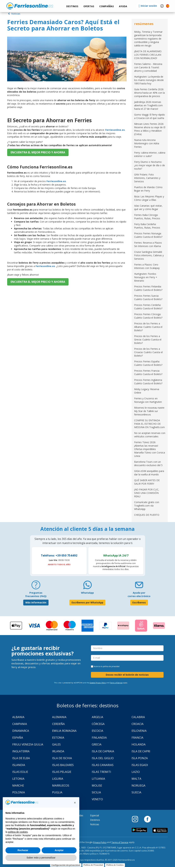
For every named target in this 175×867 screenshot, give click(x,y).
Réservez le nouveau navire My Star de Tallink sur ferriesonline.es (149, 411)
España (17, 737)
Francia (137, 737)
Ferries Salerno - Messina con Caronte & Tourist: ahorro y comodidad (148, 67)
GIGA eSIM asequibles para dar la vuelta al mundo (149, 472)
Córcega (98, 724)
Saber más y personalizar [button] (41, 857)
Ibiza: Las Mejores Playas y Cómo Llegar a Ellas (149, 198)
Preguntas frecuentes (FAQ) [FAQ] (35, 594)
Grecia (97, 744)
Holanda (139, 744)
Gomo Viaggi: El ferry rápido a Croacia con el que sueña (149, 116)
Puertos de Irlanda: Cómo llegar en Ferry (148, 189)
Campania (19, 724)
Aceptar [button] (59, 850)
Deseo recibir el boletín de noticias (127, 674)
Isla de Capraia (103, 751)
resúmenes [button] (143, 23)
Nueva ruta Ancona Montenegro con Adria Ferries (146, 143)
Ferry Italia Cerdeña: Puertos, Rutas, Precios (147, 226)
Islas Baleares (63, 765)
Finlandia (99, 737)
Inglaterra (21, 751)
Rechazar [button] (23, 850)
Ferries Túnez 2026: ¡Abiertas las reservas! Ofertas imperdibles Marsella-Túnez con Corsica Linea (149, 449)
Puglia (57, 792)
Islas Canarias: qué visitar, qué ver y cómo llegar (148, 207)
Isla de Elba (21, 758)
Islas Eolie (20, 772)
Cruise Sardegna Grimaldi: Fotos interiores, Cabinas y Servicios (149, 255)
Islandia (18, 765)
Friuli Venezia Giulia (27, 744)
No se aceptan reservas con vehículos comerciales (149, 434)
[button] (123, 6)
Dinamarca (20, 731)
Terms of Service (116, 683)
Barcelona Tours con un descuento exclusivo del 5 (148, 463)
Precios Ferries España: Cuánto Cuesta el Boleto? (148, 363)
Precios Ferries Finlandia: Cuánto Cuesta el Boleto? (148, 288)
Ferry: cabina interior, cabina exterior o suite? (149, 154)
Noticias (13, 13)
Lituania (98, 779)
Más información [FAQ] (35, 602)
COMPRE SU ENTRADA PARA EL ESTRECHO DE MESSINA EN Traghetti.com (149, 424)
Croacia (138, 724)
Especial (94, 815)
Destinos (95, 819)
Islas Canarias (102, 765)
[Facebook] (147, 819)
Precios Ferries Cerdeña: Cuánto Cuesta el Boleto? (148, 306)
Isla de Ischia (62, 758)
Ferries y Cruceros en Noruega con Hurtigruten (148, 400)
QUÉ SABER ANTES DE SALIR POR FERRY (147, 482)
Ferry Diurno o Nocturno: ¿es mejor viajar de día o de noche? (149, 165)
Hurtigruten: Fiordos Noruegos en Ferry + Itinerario (145, 277)
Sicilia (96, 792)
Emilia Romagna (64, 731)
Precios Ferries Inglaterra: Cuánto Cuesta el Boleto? (148, 381)
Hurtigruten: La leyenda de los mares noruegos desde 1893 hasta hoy (149, 80)
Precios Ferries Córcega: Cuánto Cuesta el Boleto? (148, 316)
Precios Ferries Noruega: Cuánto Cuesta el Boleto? (148, 235)
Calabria (138, 717)
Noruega (138, 785)
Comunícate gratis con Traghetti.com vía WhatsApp (146, 506)
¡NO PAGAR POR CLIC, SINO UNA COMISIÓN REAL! (146, 493)
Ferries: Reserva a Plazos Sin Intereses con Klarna (148, 244)
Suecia (136, 792)
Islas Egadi (140, 765)
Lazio (136, 772)
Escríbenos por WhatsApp (87, 602)
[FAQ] (36, 586)
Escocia (97, 731)
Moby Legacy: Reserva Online (146, 391)
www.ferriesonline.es (29, 6)
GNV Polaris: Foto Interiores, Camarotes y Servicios (147, 178)
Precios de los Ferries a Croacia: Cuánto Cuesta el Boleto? (148, 352)
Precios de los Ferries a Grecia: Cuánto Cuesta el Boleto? (147, 339)
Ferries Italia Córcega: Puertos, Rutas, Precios (147, 216)
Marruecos (60, 785)
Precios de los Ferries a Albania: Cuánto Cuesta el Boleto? (148, 327)
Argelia (97, 717)
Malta (136, 779)
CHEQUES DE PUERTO (146, 514)
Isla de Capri (141, 751)
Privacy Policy (99, 842)
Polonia (18, 792)
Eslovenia (139, 731)
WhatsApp (87, 592)
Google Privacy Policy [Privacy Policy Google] (98, 683)
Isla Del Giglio (103, 758)
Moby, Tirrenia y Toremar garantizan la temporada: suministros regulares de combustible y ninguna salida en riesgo (148, 38)
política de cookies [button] (18, 832)
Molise (97, 785)
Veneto (97, 799)
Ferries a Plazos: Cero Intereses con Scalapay (147, 266)
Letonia (18, 779)
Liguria (57, 779)
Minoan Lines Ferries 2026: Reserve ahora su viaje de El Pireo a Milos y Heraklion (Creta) (149, 129)
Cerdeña (58, 724)
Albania (18, 717)
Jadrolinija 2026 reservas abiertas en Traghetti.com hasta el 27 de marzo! (148, 105)
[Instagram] (137, 819)
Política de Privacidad (93, 865)
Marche (18, 785)
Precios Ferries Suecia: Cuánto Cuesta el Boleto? (148, 297)
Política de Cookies (115, 865)
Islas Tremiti (101, 772)
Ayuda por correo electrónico (139, 594)
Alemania (59, 717)
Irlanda (58, 751)
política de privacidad (111, 666)
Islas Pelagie (61, 772)
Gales (56, 744)
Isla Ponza (140, 758)
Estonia (58, 737)
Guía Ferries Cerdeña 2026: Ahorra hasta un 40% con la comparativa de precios (149, 93)
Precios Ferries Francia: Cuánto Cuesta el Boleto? (148, 372)
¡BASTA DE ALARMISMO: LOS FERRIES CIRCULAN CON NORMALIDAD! (148, 55)
